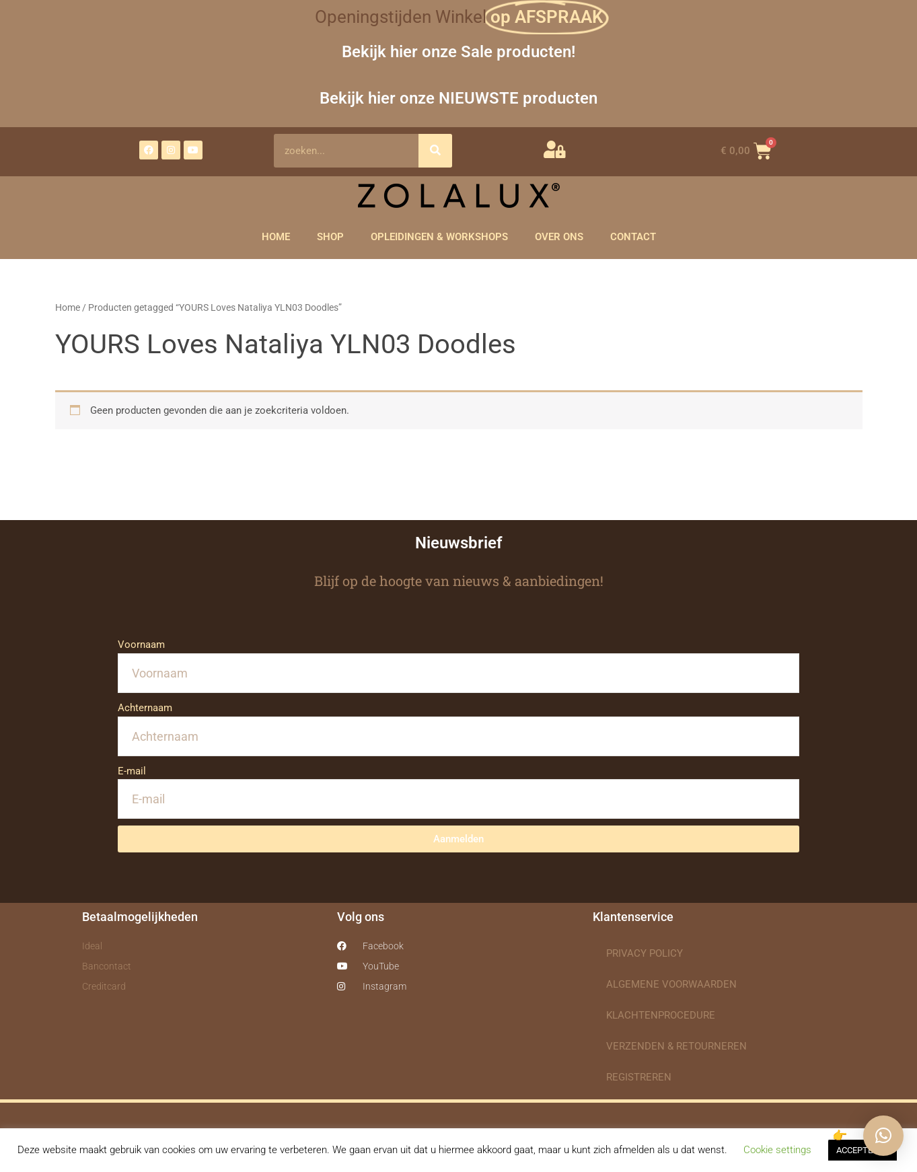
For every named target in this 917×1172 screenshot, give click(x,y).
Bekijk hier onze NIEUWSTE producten (458, 98)
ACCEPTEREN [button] (862, 1150)
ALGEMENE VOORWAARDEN (671, 984)
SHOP (330, 237)
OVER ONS (559, 237)
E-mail (132, 771)
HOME (276, 237)
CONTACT (633, 237)
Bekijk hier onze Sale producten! (458, 51)
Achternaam (145, 708)
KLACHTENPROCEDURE (660, 1015)
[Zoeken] (435, 151)
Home (67, 307)
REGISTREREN (638, 1077)
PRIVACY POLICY (644, 953)
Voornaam (141, 644)
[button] (883, 1135)
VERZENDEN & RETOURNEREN (676, 1046)
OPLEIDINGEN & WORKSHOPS (439, 237)
